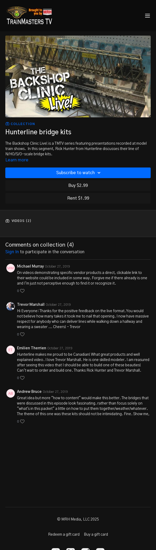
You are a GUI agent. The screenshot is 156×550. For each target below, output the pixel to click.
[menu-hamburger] (147, 15)
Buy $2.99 (78, 185)
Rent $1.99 (78, 198)
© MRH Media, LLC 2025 (78, 519)
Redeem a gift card (64, 534)
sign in (12, 252)
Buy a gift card (96, 534)
